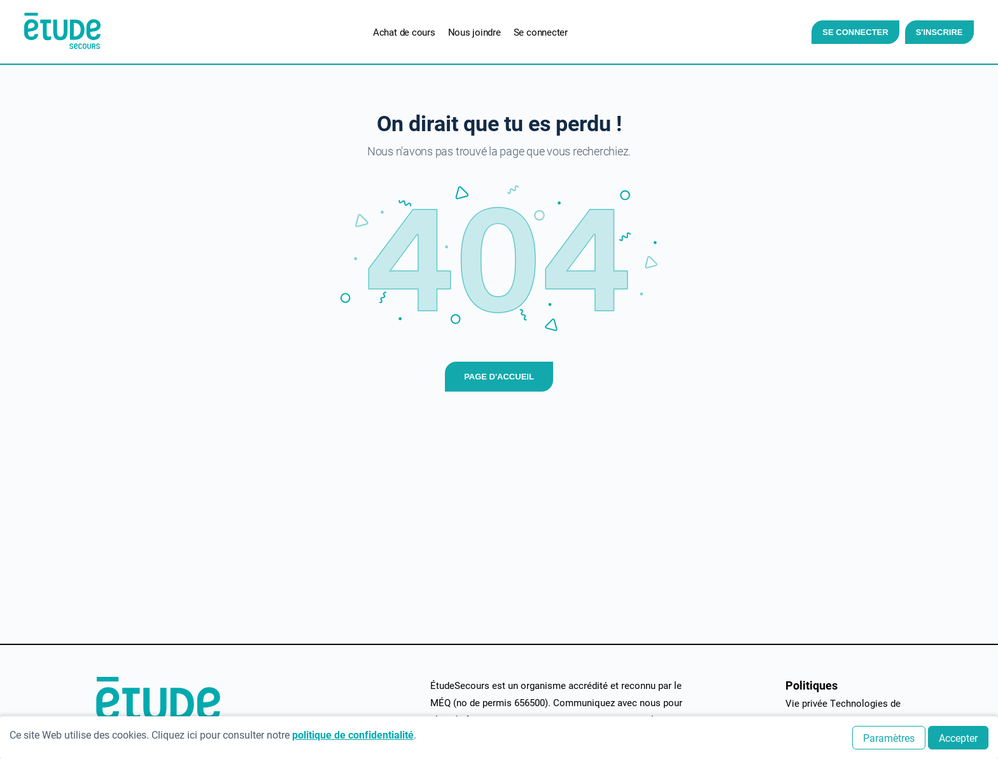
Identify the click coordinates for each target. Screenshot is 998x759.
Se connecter (848, 32)
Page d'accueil (499, 376)
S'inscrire (931, 32)
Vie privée (806, 703)
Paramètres (889, 737)
